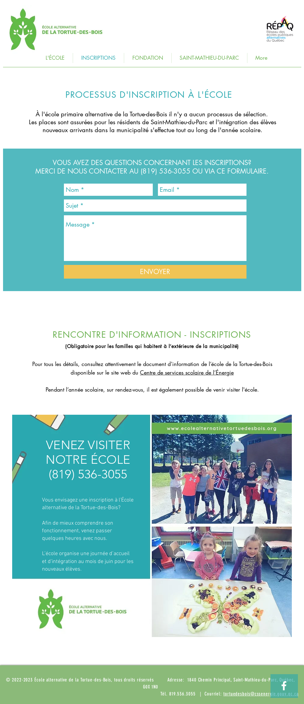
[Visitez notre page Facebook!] (284, 686)
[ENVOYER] (155, 272)
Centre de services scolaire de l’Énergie (187, 372)
